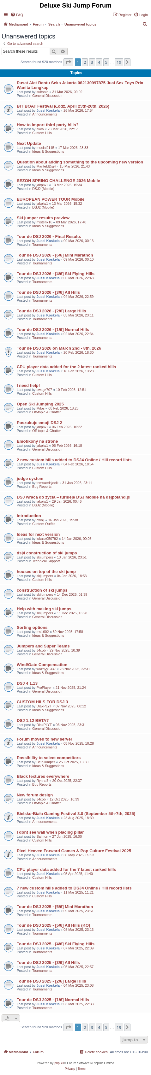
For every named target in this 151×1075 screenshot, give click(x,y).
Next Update (29, 143)
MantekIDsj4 (46, 166)
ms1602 (42, 632)
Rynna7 (42, 781)
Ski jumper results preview (43, 218)
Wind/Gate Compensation (42, 664)
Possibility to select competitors (49, 757)
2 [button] (85, 62)
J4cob (40, 650)
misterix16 (44, 222)
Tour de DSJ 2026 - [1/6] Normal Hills (53, 329)
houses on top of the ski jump (46, 571)
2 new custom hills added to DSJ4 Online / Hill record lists (74, 460)
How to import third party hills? (48, 124)
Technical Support (46, 561)
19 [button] (119, 62)
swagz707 (44, 390)
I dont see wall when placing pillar (50, 832)
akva (40, 129)
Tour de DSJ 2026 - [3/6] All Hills (48, 292)
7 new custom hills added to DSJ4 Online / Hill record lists (74, 888)
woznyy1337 (46, 669)
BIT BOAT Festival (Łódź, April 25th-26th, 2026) (63, 106)
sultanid (42, 92)
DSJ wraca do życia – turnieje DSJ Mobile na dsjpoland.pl (73, 497)
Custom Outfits (43, 524)
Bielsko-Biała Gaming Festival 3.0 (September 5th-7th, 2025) (76, 813)
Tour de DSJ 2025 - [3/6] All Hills (48, 962)
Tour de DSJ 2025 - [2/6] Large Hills (51, 981)
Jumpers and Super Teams (43, 646)
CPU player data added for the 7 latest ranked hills (66, 869)
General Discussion (47, 95)
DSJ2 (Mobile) (43, 189)
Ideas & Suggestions (48, 151)
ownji (40, 520)
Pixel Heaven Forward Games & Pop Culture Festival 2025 (74, 850)
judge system (30, 478)
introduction (29, 515)
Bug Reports (41, 486)
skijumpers (44, 557)
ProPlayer (43, 687)
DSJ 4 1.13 (27, 683)
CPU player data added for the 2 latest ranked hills (66, 366)
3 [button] (92, 62)
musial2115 (45, 148)
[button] (68, 62)
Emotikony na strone (37, 441)
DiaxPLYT (44, 706)
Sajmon (42, 836)
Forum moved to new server (44, 739)
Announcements (44, 114)
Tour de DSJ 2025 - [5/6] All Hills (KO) (53, 925)
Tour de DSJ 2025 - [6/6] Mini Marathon (55, 906)
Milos (40, 408)
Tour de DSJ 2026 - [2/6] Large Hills (51, 311)
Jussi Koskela (47, 110)
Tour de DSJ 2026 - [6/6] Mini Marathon (55, 255)
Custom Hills (42, 133)
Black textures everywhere (43, 776)
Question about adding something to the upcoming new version (80, 162)
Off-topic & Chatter (46, 412)
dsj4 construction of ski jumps (47, 553)
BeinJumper (45, 762)
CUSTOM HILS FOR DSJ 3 (42, 702)
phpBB (59, 1063)
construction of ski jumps (42, 590)
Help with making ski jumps (44, 608)
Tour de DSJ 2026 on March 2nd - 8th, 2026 (59, 348)
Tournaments (42, 244)
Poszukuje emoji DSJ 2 (39, 422)
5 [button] (106, 62)
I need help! (28, 385)
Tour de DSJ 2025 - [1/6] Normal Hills (53, 999)
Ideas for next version (38, 534)
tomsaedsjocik (47, 483)
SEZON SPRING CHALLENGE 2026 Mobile (58, 180)
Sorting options (32, 627)
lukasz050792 (47, 538)
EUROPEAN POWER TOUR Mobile (50, 199)
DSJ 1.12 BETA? (33, 720)
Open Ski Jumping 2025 (40, 404)
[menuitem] (16, 15)
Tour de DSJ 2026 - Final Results (49, 236)
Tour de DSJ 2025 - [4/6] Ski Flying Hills (55, 944)
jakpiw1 (42, 185)
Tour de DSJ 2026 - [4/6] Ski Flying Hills (55, 273)
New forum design (35, 795)
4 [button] (99, 62)
